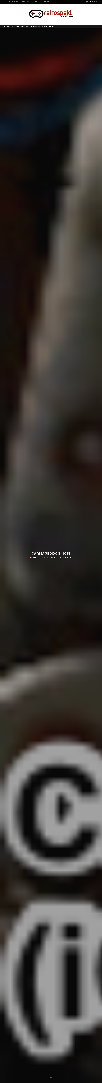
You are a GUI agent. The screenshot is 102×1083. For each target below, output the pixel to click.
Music (45, 26)
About (7, 2)
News (6, 26)
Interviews (35, 26)
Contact (45, 2)
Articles (15, 26)
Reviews (24, 26)
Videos (52, 26)
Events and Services (20, 2)
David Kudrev (37, 557)
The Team (35, 2)
